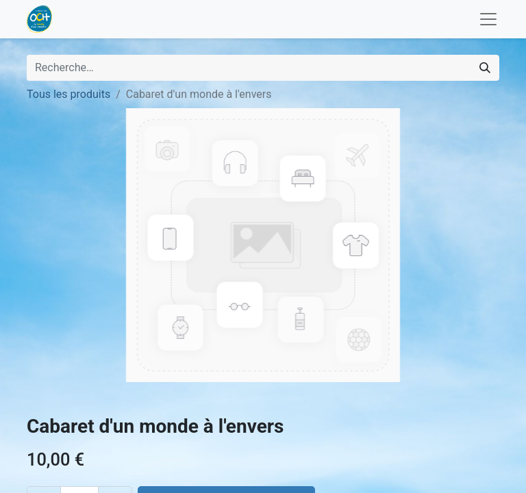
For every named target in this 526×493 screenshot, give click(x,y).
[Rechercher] (485, 68)
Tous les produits (68, 94)
